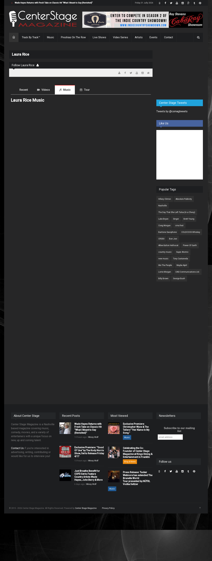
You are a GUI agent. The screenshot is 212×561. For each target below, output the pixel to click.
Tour (87, 89)
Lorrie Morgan (164, 272)
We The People (165, 265)
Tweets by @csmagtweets (171, 111)
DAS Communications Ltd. (188, 272)
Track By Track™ (31, 37)
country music (165, 252)
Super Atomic (182, 252)
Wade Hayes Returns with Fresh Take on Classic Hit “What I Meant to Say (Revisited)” (54, 3)
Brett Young (189, 219)
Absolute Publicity (184, 199)
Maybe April (182, 265)
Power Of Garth (190, 245)
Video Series (120, 37)
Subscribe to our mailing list (179, 430)
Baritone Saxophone (167, 232)
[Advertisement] (181, 71)
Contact (168, 37)
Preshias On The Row (73, 37)
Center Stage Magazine (86, 508)
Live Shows (99, 37)
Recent (23, 89)
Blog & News (130, 461)
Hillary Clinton (164, 199)
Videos (45, 89)
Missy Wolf (93, 437)
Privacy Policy (108, 508)
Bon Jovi (173, 239)
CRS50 (161, 239)
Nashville (162, 205)
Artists (139, 37)
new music (163, 258)
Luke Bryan (163, 219)
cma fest (179, 225)
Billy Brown (163, 278)
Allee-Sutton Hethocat (168, 245)
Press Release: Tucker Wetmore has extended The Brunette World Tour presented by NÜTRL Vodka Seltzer (137, 478)
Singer (176, 219)
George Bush (179, 278)
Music (50, 37)
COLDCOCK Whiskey (190, 232)
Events (153, 37)
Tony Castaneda (180, 258)
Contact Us (17, 448)
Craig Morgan (164, 225)
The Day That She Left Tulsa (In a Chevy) (176, 212)
